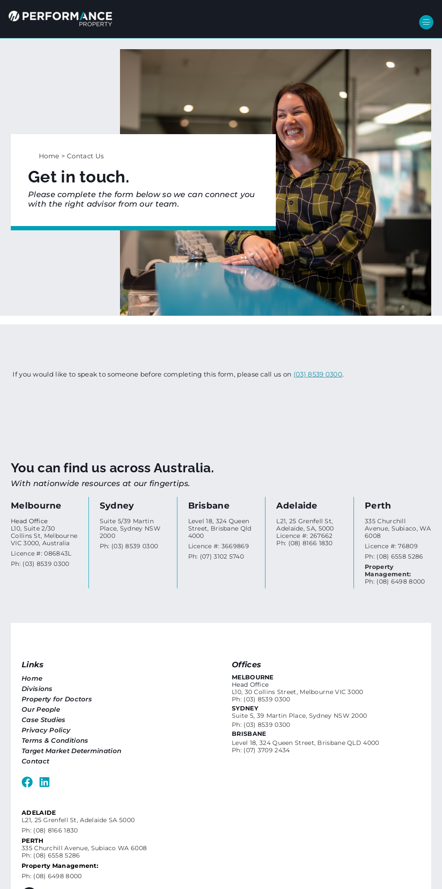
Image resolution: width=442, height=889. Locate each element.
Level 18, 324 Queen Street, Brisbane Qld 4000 (220, 528)
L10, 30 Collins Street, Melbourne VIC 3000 (297, 692)
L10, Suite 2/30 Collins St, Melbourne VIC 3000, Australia (44, 536)
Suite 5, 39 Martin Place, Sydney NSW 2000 (299, 715)
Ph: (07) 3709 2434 (261, 750)
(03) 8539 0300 (318, 374)
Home (49, 156)
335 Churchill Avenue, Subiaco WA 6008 (84, 848)
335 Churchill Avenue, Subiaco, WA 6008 (398, 528)
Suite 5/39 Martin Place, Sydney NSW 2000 (130, 528)
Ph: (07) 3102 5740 (216, 556)
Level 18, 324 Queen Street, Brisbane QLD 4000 (305, 743)
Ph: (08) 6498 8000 (395, 574)
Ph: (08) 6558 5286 (394, 556)
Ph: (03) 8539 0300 (40, 564)
